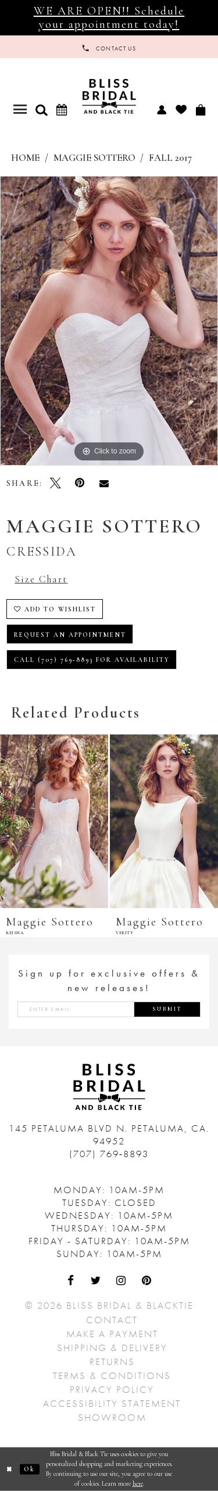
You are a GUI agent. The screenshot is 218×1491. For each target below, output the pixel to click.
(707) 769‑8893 (109, 1153)
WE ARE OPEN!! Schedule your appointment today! (109, 17)
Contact (112, 1319)
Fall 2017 (170, 158)
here (138, 1483)
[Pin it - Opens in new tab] (80, 483)
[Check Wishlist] (180, 109)
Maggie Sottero (94, 158)
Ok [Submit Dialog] (29, 1469)
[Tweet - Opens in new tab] (56, 483)
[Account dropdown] (161, 109)
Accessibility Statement (112, 1403)
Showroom (112, 1417)
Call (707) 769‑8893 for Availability (92, 660)
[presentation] (54, 821)
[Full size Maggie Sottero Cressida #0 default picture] (109, 321)
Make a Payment (112, 1333)
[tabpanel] (109, 321)
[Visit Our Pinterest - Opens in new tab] (147, 1281)
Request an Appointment (70, 635)
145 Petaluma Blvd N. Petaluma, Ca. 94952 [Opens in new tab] (109, 1134)
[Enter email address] (109, 1009)
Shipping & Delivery (112, 1347)
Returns (112, 1361)
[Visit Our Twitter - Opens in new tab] (96, 1281)
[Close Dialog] (9, 1469)
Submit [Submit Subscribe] (167, 1009)
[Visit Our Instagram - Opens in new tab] (122, 1281)
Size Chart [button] (41, 579)
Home (25, 158)
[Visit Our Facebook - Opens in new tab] (71, 1281)
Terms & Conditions (112, 1375)
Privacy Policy (112, 1389)
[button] (41, 110)
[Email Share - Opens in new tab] (104, 483)
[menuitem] (161, 109)
